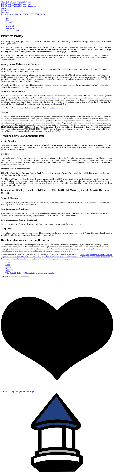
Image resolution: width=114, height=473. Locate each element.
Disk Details (10, 26)
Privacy (8, 267)
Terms (7, 265)
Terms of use (51, 108)
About (7, 18)
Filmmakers (9, 22)
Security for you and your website (92, 255)
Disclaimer (9, 269)
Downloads (9, 28)
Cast (7, 20)
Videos (7, 24)
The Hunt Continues (12, 30)
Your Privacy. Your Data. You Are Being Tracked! (60, 257)
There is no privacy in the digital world (15, 259)
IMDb (7, 271)
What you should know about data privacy (94, 257)
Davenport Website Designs (25, 391)
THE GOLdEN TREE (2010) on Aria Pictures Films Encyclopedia (29, 273)
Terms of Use (50, 98)
